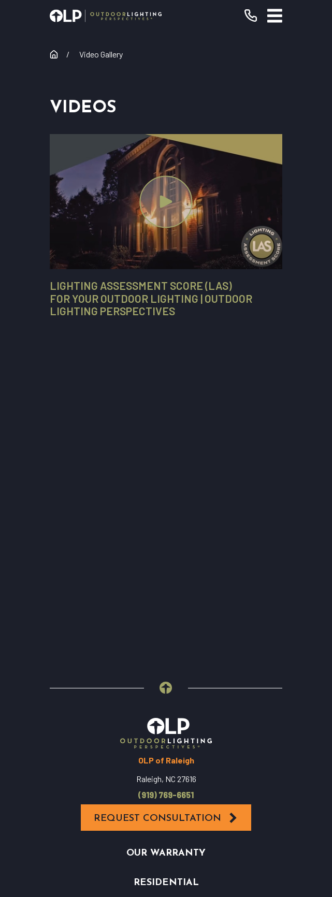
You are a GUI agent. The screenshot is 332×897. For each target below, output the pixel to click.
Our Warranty (166, 521)
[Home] (106, 15)
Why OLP (166, 610)
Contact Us (166, 639)
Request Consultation (166, 486)
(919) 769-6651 (166, 463)
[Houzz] (194, 708)
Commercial (166, 580)
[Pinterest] (222, 708)
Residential (166, 551)
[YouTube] (138, 708)
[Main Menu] (274, 15)
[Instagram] (166, 708)
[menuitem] (166, 785)
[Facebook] (110, 708)
